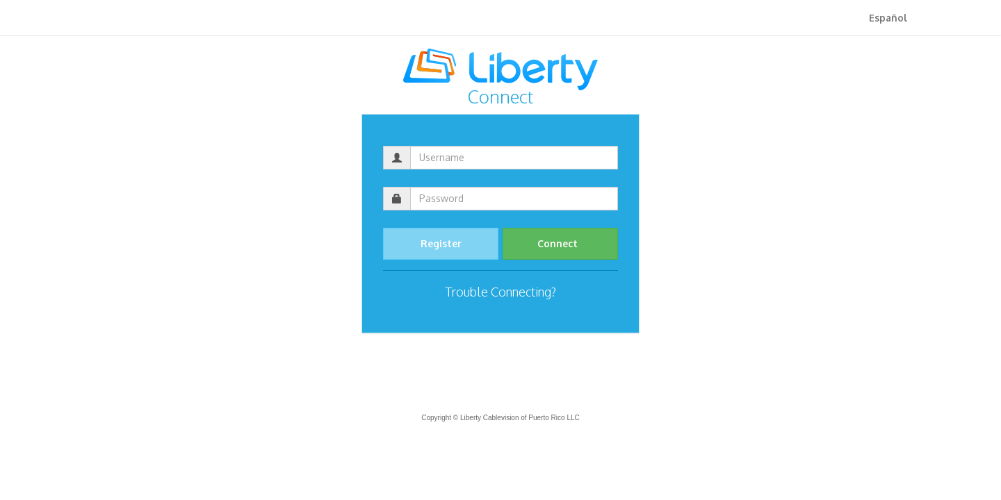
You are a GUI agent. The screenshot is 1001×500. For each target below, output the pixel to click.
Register (441, 243)
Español (888, 18)
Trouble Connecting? (501, 291)
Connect (560, 243)
